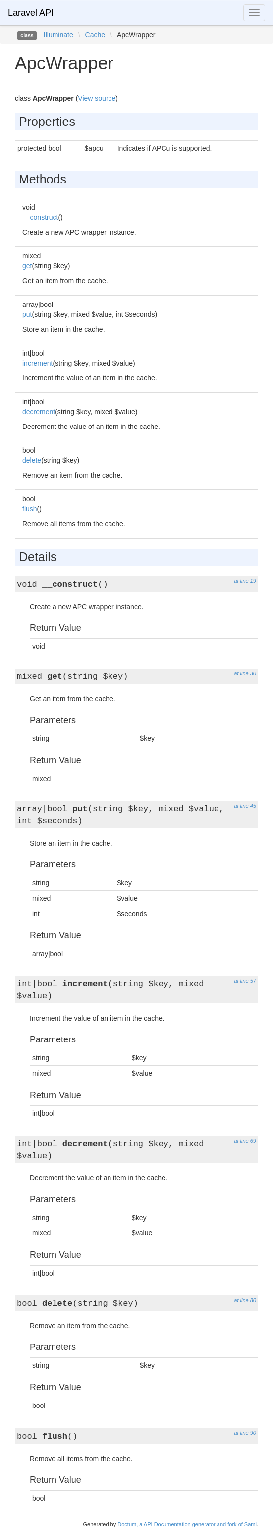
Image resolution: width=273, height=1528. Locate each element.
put (27, 314)
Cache (95, 35)
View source (96, 98)
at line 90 (245, 1433)
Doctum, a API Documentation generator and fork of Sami (187, 1524)
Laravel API (31, 13)
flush (29, 509)
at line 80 (245, 1300)
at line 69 (245, 1141)
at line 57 (245, 981)
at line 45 (245, 806)
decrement (38, 412)
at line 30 (245, 673)
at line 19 (245, 581)
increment (37, 363)
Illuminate (58, 35)
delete (31, 460)
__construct (40, 217)
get (27, 266)
